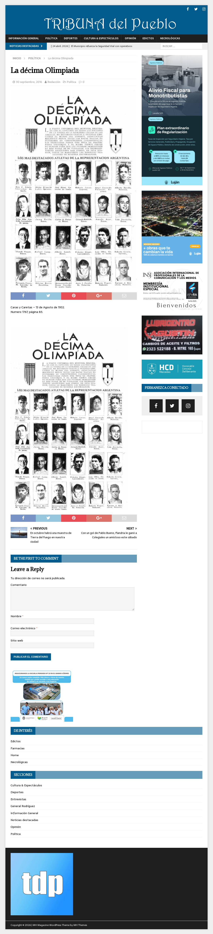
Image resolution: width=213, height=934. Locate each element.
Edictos (148, 38)
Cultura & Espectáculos (101, 38)
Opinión (130, 38)
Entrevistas (18, 798)
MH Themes (80, 925)
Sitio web (17, 640)
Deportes (70, 38)
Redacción (54, 81)
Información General (24, 38)
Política (51, 38)
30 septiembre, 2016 (29, 81)
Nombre (16, 615)
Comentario (19, 584)
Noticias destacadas (24, 819)
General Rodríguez (23, 805)
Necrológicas (170, 38)
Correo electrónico (23, 628)
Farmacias (18, 748)
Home (15, 754)
